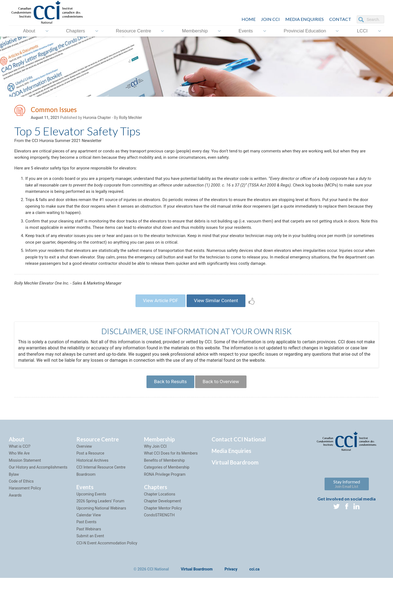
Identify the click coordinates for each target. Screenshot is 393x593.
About (29, 31)
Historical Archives (92, 475)
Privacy (231, 584)
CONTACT (340, 19)
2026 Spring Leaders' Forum (100, 516)
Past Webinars (88, 544)
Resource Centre (133, 31)
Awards (15, 510)
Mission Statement (25, 475)
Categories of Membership (166, 482)
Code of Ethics (21, 496)
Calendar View (88, 530)
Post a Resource (90, 468)
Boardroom (86, 489)
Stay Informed (346, 499)
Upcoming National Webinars (101, 523)
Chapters (75, 31)
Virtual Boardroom (235, 477)
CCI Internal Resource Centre (101, 482)
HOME (249, 19)
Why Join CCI (155, 461)
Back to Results (169, 396)
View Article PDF (158, 313)
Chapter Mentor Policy (163, 523)
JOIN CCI (270, 19)
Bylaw (14, 489)
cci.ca (254, 584)
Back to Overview (222, 396)
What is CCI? (20, 461)
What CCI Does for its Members (171, 468)
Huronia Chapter (97, 118)
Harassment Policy (25, 503)
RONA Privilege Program (165, 489)
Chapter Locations (159, 509)
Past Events (86, 537)
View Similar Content (217, 313)
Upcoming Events (91, 509)
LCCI (362, 31)
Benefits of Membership (164, 475)
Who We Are (19, 468)
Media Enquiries (304, 19)
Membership (195, 31)
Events (246, 31)
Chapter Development (162, 516)
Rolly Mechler (130, 118)
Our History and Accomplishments (38, 482)
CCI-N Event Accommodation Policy (106, 558)
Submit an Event (90, 551)
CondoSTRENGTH (159, 530)
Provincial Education (305, 31)
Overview (84, 461)
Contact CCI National (239, 454)
